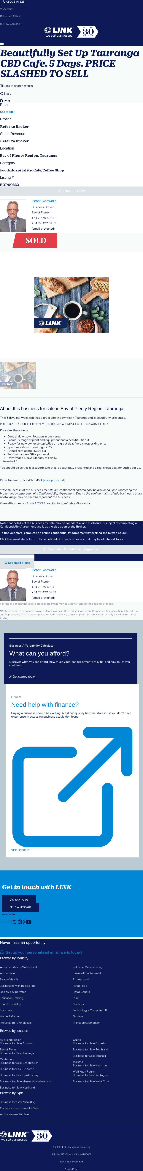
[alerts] (2, 952)
